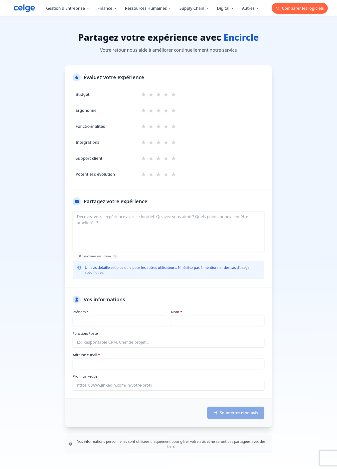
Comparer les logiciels (300, 8)
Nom (175, 312)
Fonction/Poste (85, 333)
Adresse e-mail (85, 354)
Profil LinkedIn (85, 376)
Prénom (79, 312)
